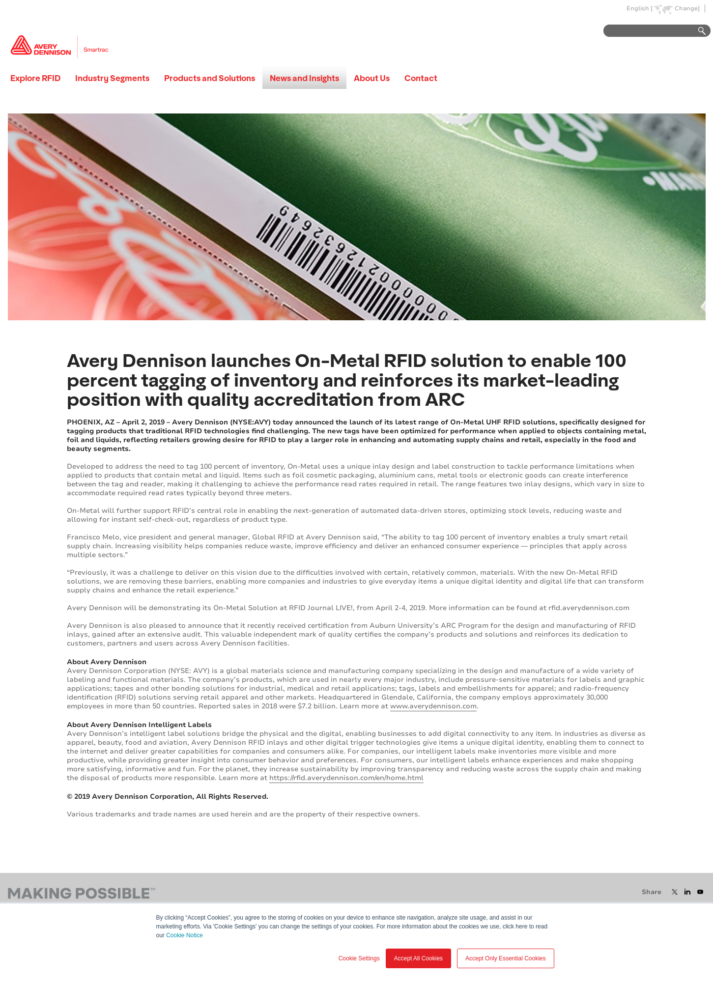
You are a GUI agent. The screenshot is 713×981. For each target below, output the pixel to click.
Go (697, 31)
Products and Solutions (209, 78)
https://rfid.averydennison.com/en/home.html (346, 778)
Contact (420, 78)
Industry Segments (112, 78)
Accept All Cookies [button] (418, 958)
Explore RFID (35, 78)
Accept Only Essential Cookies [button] (505, 958)
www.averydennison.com (433, 706)
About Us (372, 78)
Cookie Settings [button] (359, 958)
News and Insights (304, 78)
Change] (687, 8)
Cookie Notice (184, 935)
